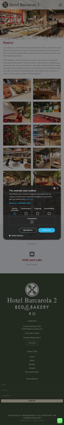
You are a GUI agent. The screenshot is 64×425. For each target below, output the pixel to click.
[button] (32, 203)
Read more (30, 199)
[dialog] (32, 212)
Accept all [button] (46, 230)
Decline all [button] (27, 230)
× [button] (57, 188)
